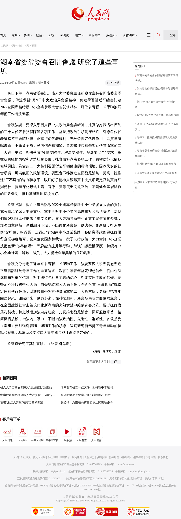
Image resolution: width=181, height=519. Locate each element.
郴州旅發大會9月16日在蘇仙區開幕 (156, 164)
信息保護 (151, 457)
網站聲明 (126, 457)
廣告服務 (77, 457)
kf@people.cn (58, 471)
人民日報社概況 (22, 457)
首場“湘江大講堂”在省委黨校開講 (21, 402)
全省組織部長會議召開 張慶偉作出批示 (86, 394)
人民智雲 (81, 433)
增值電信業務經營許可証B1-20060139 (85, 478)
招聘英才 (65, 457)
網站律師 (138, 457)
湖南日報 (43, 82)
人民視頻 (67, 433)
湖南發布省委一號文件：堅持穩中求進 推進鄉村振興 (94, 387)
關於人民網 (39, 457)
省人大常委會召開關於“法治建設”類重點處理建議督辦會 (36, 387)
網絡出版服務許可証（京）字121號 (121, 485)
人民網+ (22, 433)
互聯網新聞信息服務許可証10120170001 (39, 478)
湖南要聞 (31, 45)
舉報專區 (94, 35)
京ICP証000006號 (152, 485)
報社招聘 (53, 457)
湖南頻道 (17, 45)
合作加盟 (89, 457)
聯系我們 (163, 457)
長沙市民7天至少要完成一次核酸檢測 (158, 115)
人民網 (4, 45)
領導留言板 (52, 433)
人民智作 (96, 433)
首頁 (3, 35)
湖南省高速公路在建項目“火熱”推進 (157, 173)
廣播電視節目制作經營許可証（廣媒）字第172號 (136, 478)
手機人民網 (37, 433)
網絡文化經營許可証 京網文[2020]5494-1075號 (74, 485)
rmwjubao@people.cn (139, 471)
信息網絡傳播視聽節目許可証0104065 (26, 485)
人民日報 (7, 433)
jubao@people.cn (126, 464)
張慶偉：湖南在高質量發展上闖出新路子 (87, 402)
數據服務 (114, 457)
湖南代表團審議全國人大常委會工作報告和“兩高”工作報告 (37, 394)
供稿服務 (102, 457)
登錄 (173, 35)
